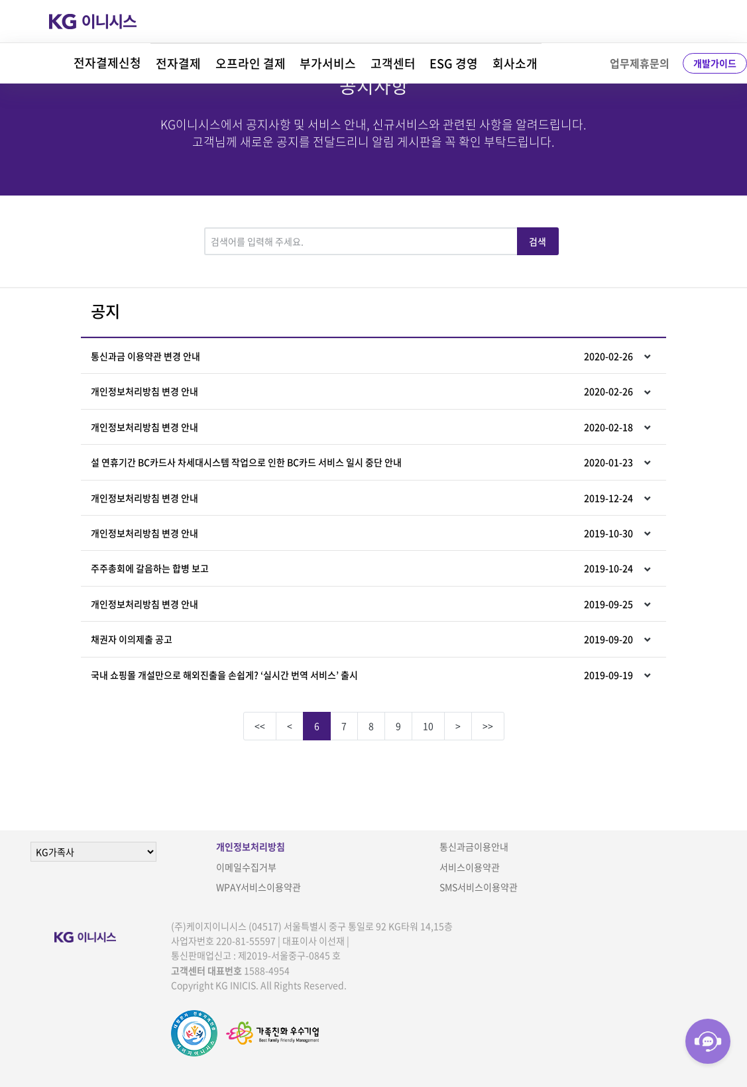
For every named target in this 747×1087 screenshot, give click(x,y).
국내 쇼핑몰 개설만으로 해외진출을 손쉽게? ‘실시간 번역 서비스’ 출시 (362, 674)
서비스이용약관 (469, 867)
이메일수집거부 (246, 867)
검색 (538, 241)
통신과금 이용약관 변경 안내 (362, 356)
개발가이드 (714, 63)
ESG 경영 (454, 63)
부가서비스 (328, 63)
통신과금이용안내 (473, 846)
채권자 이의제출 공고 (362, 639)
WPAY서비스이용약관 (258, 886)
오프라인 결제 (250, 63)
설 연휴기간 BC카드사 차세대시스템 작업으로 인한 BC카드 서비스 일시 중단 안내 (362, 462)
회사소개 (515, 63)
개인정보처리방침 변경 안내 (362, 391)
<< (260, 725)
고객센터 (393, 63)
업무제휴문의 (639, 63)
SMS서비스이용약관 (478, 886)
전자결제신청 (107, 63)
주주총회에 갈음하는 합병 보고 (362, 568)
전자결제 (178, 63)
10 (428, 725)
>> (488, 725)
